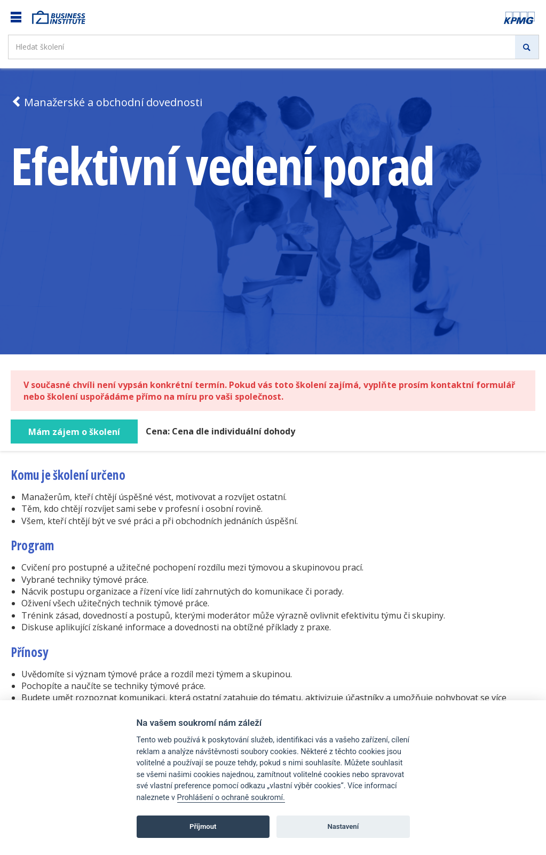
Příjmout (203, 826)
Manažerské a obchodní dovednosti (106, 102)
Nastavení (343, 826)
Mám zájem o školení (74, 432)
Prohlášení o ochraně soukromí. (231, 797)
